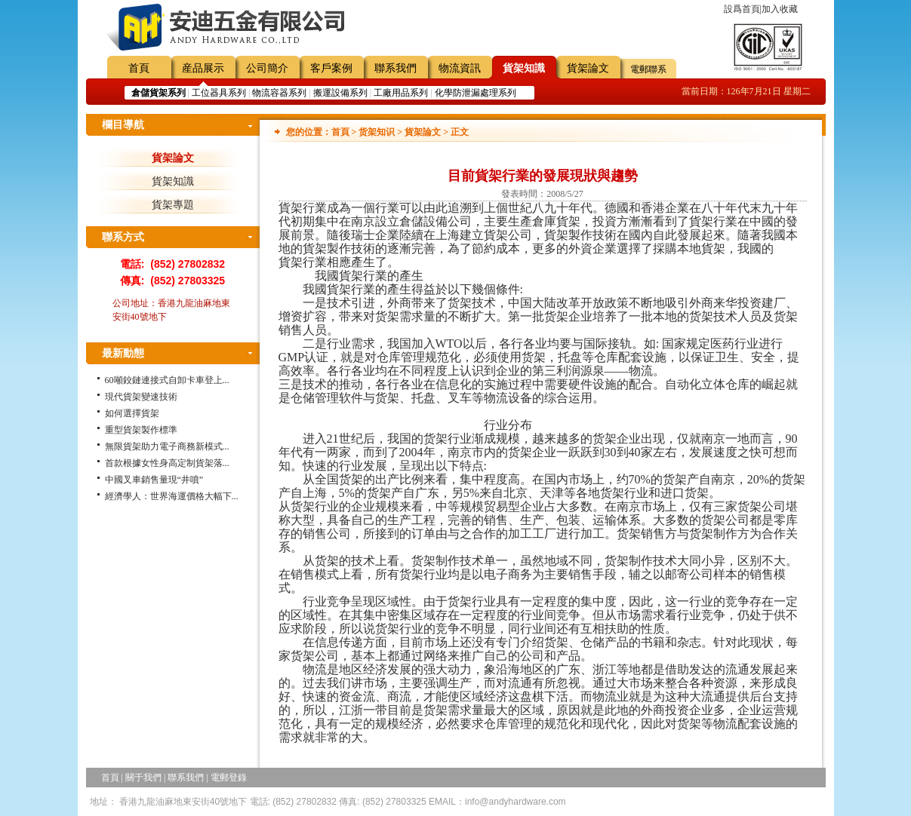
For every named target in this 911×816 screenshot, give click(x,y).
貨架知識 (524, 68)
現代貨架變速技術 (141, 396)
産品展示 (203, 68)
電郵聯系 (648, 69)
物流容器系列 (279, 92)
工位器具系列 (219, 92)
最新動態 (123, 353)
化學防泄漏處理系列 (475, 92)
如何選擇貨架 (132, 413)
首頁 (138, 68)
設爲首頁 (742, 9)
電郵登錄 (229, 777)
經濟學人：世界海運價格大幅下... (172, 496)
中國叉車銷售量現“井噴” (154, 479)
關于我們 (143, 777)
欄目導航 (123, 124)
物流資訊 (460, 68)
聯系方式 (123, 237)
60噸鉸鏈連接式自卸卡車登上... (167, 380)
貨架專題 (173, 204)
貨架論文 (588, 68)
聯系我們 (395, 68)
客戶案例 (331, 68)
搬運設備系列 (340, 92)
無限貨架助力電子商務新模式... (167, 446)
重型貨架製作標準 (141, 430)
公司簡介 (267, 68)
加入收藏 (780, 9)
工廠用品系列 (401, 92)
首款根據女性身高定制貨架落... (167, 463)
